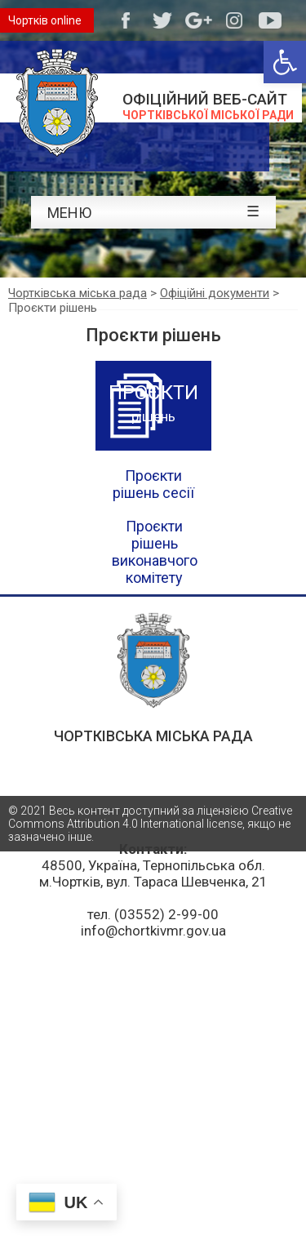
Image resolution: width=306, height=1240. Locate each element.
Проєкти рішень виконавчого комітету (154, 552)
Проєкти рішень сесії (153, 484)
